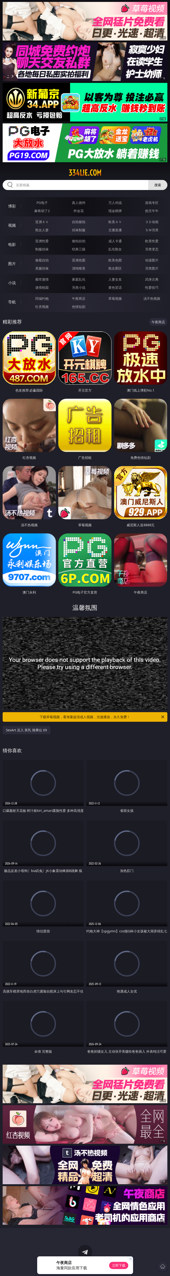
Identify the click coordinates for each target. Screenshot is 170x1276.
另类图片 (151, 268)
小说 (12, 282)
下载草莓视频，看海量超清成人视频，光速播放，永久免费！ (102, 717)
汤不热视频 (151, 298)
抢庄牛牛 (151, 210)
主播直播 (115, 230)
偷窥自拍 (42, 260)
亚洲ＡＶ (42, 221)
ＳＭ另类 (151, 230)
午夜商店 (78, 298)
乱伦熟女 (115, 249)
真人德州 (78, 202)
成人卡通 (115, 241)
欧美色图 (115, 260)
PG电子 (42, 202)
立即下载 (118, 1265)
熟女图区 (115, 268)
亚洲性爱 (42, 241)
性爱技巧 (151, 287)
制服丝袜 (42, 249)
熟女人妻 (42, 230)
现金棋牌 (115, 210)
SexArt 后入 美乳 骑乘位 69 (26, 730)
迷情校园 (42, 287)
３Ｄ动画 (151, 221)
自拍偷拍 (78, 221)
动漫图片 (151, 260)
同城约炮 (42, 298)
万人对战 (115, 202)
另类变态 (151, 249)
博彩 (12, 206)
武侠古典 (151, 279)
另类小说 (78, 287)
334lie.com (85, 173)
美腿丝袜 (42, 268)
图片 (12, 263)
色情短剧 (78, 306)
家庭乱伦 (78, 279)
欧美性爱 (151, 241)
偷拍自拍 (78, 241)
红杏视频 (42, 306)
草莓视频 (115, 298)
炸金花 (79, 210)
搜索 (157, 185)
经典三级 (78, 249)
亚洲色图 (78, 260)
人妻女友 (115, 279)
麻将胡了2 (42, 210)
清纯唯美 (78, 268)
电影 (12, 244)
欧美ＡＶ (115, 221)
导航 (12, 302)
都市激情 (42, 279)
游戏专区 (151, 202)
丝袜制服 (78, 230)
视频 (12, 225)
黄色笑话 (115, 287)
